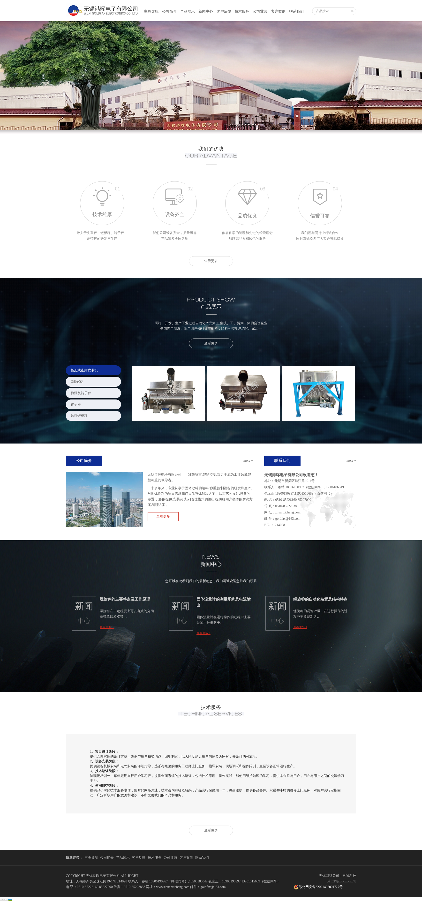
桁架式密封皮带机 (84, 370)
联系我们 (296, 11)
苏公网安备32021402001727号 (318, 887)
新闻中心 (205, 11)
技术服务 (242, 11)
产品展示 (187, 11)
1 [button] (206, 122)
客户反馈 (224, 11)
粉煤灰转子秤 (81, 393)
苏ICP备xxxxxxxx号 (341, 881)
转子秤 (76, 404)
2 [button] (211, 122)
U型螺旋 (77, 382)
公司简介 (169, 11)
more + (248, 460)
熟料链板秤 (79, 416)
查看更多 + (107, 627)
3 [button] (216, 122)
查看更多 (211, 261)
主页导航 (151, 11)
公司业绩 (260, 11)
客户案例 (278, 11)
